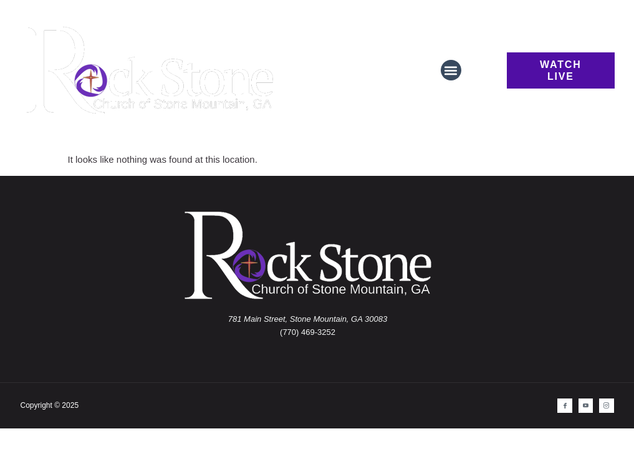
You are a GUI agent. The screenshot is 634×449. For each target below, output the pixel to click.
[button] (451, 70)
